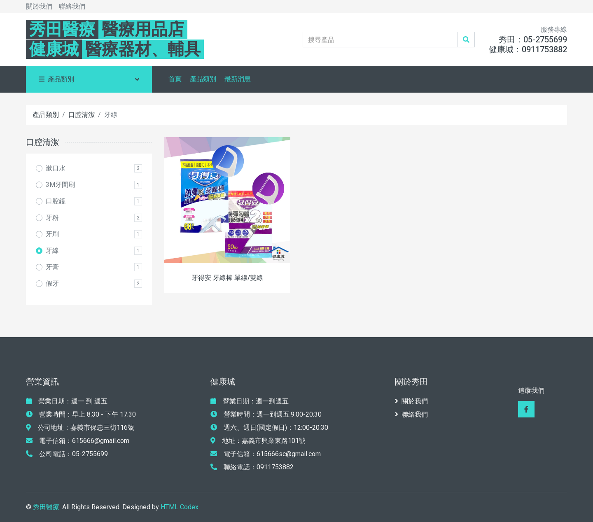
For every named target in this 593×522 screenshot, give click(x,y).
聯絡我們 (72, 6)
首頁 (175, 79)
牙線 (52, 250)
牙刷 (52, 234)
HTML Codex (179, 507)
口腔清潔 (81, 115)
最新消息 (237, 79)
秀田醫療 (46, 507)
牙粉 (52, 217)
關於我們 (39, 6)
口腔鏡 (55, 201)
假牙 (52, 283)
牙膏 (52, 267)
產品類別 (203, 79)
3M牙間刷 (60, 185)
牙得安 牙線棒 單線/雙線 (227, 278)
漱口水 (55, 168)
